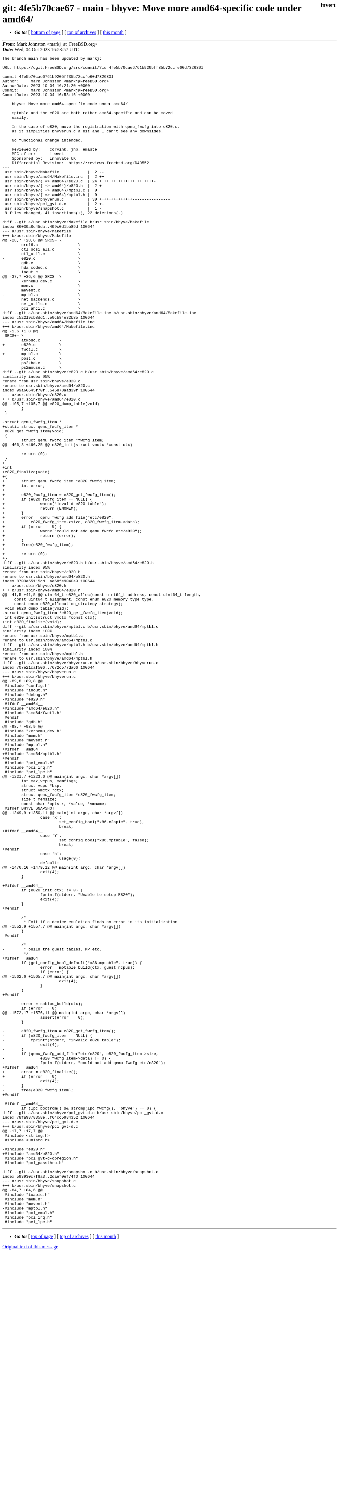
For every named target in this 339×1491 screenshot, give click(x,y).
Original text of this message (30, 1480)
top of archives (81, 32)
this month (113, 32)
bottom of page (46, 32)
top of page (42, 1470)
